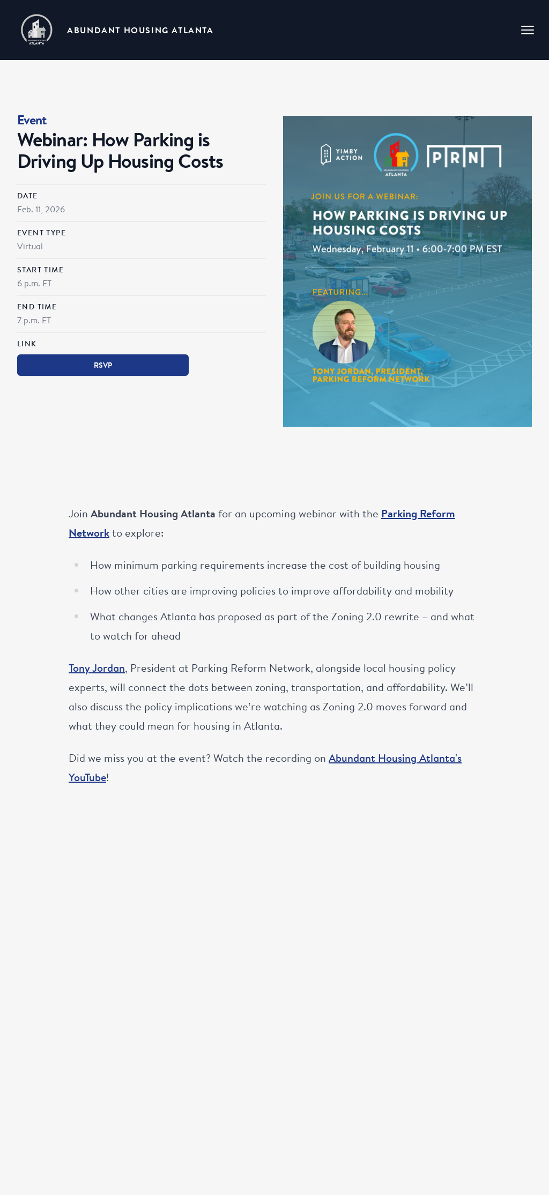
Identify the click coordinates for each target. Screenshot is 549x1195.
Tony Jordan (97, 667)
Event (32, 120)
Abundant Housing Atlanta (140, 30)
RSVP (103, 365)
